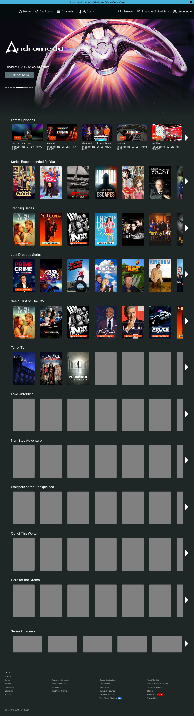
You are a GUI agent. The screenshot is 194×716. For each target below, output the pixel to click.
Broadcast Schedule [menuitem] (152, 11)
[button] (187, 137)
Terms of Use (118, 2)
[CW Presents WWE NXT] (167, 644)
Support (8, 694)
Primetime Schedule (60, 680)
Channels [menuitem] (65, 11)
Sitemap (150, 691)
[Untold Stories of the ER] (132, 644)
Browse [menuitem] (125, 11)
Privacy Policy (103, 2)
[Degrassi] (97, 644)
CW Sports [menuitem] (43, 11)
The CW (6, 10)
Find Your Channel (59, 691)
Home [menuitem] (24, 11)
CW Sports (9, 687)
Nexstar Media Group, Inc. (157, 683)
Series (7, 680)
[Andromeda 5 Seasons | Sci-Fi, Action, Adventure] (97, 67)
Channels (9, 691)
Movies (8, 683)
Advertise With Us (106, 694)
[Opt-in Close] (191, 2)
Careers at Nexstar (154, 687)
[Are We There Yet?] (27, 644)
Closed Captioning (107, 680)
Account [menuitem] (182, 11)
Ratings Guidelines (107, 691)
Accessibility (104, 683)
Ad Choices (104, 687)
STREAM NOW (19, 75)
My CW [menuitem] (85, 11)
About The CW (153, 680)
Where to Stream (59, 683)
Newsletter (56, 687)
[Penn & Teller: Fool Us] (62, 644)
